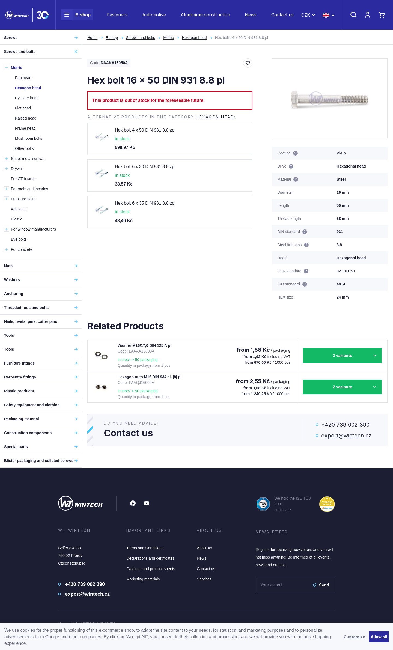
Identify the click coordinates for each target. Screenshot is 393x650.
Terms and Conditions (144, 548)
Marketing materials (143, 579)
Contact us (282, 15)
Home (92, 37)
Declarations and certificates (150, 558)
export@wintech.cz (346, 435)
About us (204, 548)
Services (204, 579)
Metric (168, 37)
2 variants (342, 386)
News (251, 15)
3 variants (342, 355)
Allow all (379, 636)
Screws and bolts (140, 37)
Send (320, 585)
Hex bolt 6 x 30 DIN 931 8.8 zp (144, 166)
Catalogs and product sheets (150, 568)
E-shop (76, 15)
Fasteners (117, 15)
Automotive (154, 15)
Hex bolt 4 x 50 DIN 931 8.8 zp (144, 130)
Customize (354, 636)
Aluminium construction (205, 15)
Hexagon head (194, 37)
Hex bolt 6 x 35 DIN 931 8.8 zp (144, 203)
